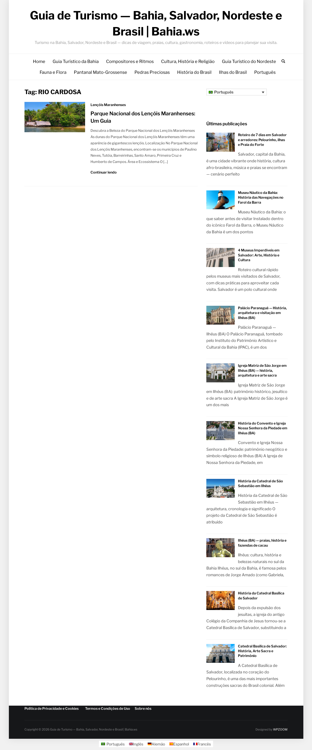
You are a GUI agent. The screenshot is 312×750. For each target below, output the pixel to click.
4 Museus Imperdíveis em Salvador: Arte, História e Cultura (259, 257)
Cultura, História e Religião (188, 63)
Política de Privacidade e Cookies (51, 710)
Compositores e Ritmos (130, 63)
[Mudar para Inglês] (135, 745)
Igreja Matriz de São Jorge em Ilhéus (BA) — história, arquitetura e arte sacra (262, 372)
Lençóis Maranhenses (108, 106)
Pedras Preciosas (152, 73)
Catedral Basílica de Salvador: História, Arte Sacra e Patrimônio (262, 652)
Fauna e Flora (53, 73)
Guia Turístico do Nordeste (249, 63)
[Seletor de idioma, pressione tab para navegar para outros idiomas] (236, 93)
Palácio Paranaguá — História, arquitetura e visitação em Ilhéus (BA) (262, 314)
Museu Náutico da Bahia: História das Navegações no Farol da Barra (260, 199)
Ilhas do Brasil (233, 73)
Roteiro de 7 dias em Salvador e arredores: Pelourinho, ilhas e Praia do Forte (262, 141)
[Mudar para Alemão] (156, 745)
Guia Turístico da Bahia (76, 63)
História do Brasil (194, 73)
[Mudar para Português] (111, 745)
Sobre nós (143, 710)
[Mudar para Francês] (203, 745)
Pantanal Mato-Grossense (100, 73)
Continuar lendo (104, 174)
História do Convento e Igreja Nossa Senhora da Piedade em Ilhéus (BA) (262, 430)
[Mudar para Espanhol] (179, 745)
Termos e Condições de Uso (107, 710)
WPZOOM (280, 731)
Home (39, 63)
